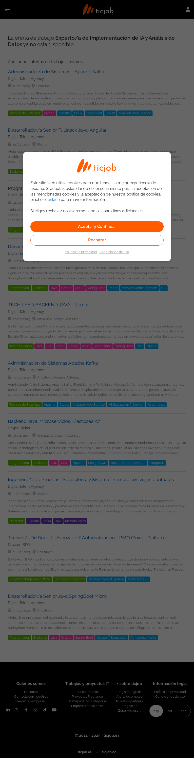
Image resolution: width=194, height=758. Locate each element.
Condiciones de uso (114, 252)
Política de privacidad (81, 252)
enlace (54, 199)
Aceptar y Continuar (97, 226)
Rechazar (97, 240)
